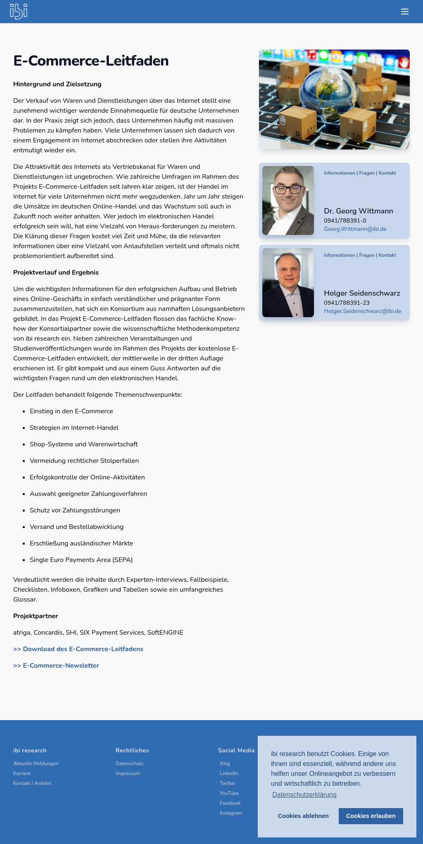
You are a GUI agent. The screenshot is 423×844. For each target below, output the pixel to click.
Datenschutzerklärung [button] (304, 794)
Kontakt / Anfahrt (32, 783)
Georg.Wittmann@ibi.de (355, 229)
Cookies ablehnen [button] (303, 816)
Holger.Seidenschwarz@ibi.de (362, 311)
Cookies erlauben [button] (371, 816)
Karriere (22, 773)
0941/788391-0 (345, 221)
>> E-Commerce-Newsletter (56, 665)
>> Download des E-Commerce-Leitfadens (78, 649)
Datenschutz (129, 763)
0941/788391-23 (347, 303)
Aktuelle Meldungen (35, 763)
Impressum (128, 773)
